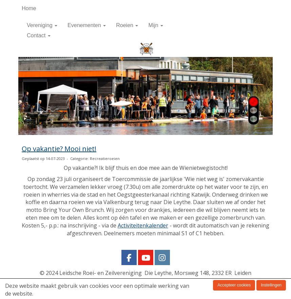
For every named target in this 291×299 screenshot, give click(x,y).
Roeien (127, 25)
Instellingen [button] (271, 285)
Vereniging (42, 25)
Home (29, 8)
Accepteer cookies (234, 285)
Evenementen (86, 25)
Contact (39, 35)
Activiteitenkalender (143, 225)
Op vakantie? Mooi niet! (59, 148)
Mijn (155, 25)
